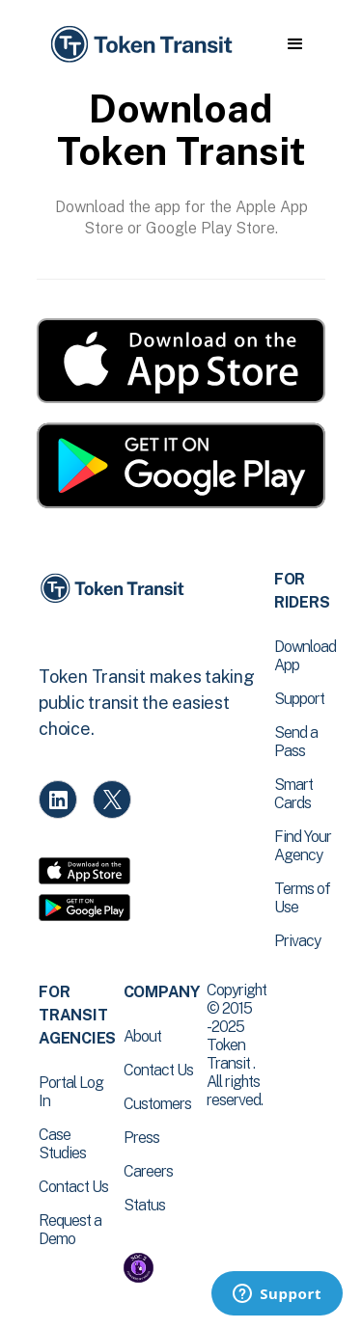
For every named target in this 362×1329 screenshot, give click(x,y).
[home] (140, 44)
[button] (294, 44)
